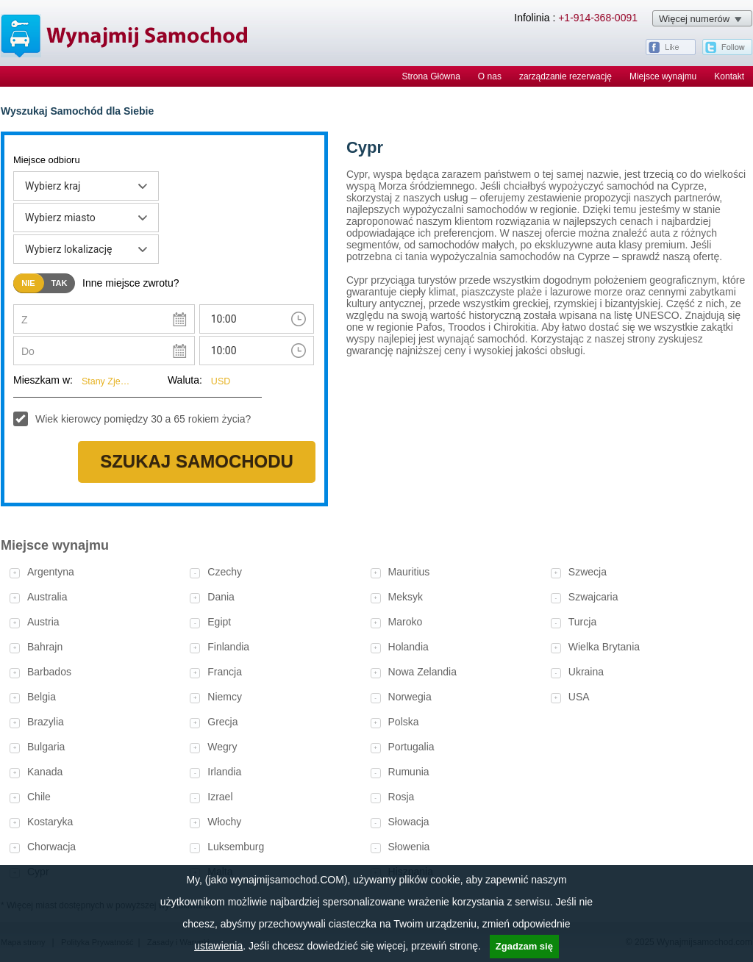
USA (579, 697)
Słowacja (408, 822)
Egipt (219, 622)
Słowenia (409, 846)
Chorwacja (51, 846)
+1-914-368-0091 (598, 18)
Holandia (408, 647)
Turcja (582, 622)
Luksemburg (235, 846)
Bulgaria (46, 747)
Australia (47, 597)
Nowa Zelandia (422, 672)
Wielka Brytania (604, 647)
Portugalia (411, 747)
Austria (43, 622)
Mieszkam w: (43, 380)
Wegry (222, 747)
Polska (403, 722)
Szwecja (587, 572)
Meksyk (405, 597)
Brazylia (45, 722)
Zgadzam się (524, 946)
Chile (39, 797)
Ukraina (586, 672)
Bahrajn (45, 647)
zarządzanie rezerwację (565, 76)
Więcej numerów (694, 18)
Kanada (45, 772)
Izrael (219, 797)
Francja (224, 672)
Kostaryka (50, 822)
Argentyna (50, 572)
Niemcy (224, 697)
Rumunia (408, 772)
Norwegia (410, 697)
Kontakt (729, 76)
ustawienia (218, 946)
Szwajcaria (593, 597)
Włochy (224, 822)
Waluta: (185, 380)
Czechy (224, 572)
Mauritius (409, 572)
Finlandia (228, 647)
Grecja (222, 722)
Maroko (405, 622)
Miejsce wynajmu (662, 76)
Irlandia (224, 772)
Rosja (401, 797)
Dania (221, 597)
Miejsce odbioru (46, 159)
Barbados (49, 672)
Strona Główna (431, 76)
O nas (490, 76)
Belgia (41, 697)
